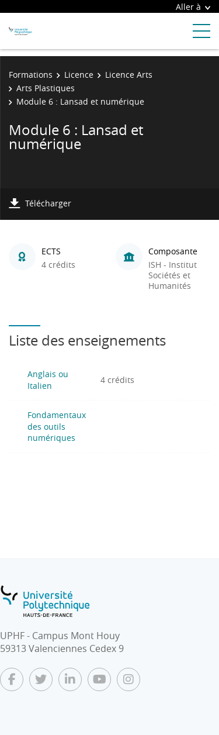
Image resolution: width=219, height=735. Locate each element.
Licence (78, 74)
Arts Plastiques (45, 88)
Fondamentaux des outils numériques (56, 426)
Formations (31, 74)
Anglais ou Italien (47, 379)
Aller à (193, 6)
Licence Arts (128, 74)
